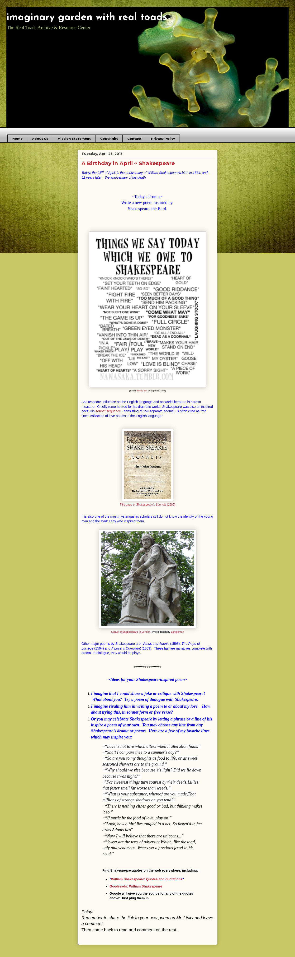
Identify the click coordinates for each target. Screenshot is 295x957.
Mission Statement (74, 138)
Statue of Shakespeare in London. (131, 631)
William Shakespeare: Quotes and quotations (146, 879)
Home (17, 138)
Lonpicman (177, 631)
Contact (134, 138)
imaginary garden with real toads (86, 17)
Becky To (141, 390)
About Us (40, 138)
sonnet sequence (108, 411)
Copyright (109, 138)
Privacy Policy (163, 138)
